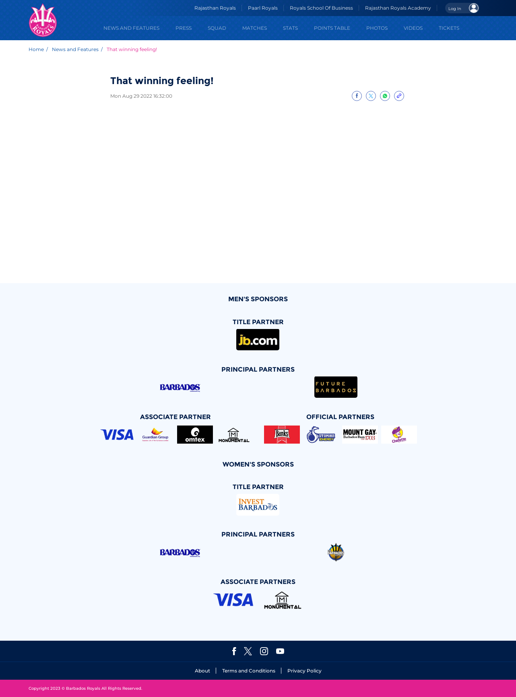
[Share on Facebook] (357, 96)
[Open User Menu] (462, 8)
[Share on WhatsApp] (385, 96)
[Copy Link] (399, 96)
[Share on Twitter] (371, 96)
